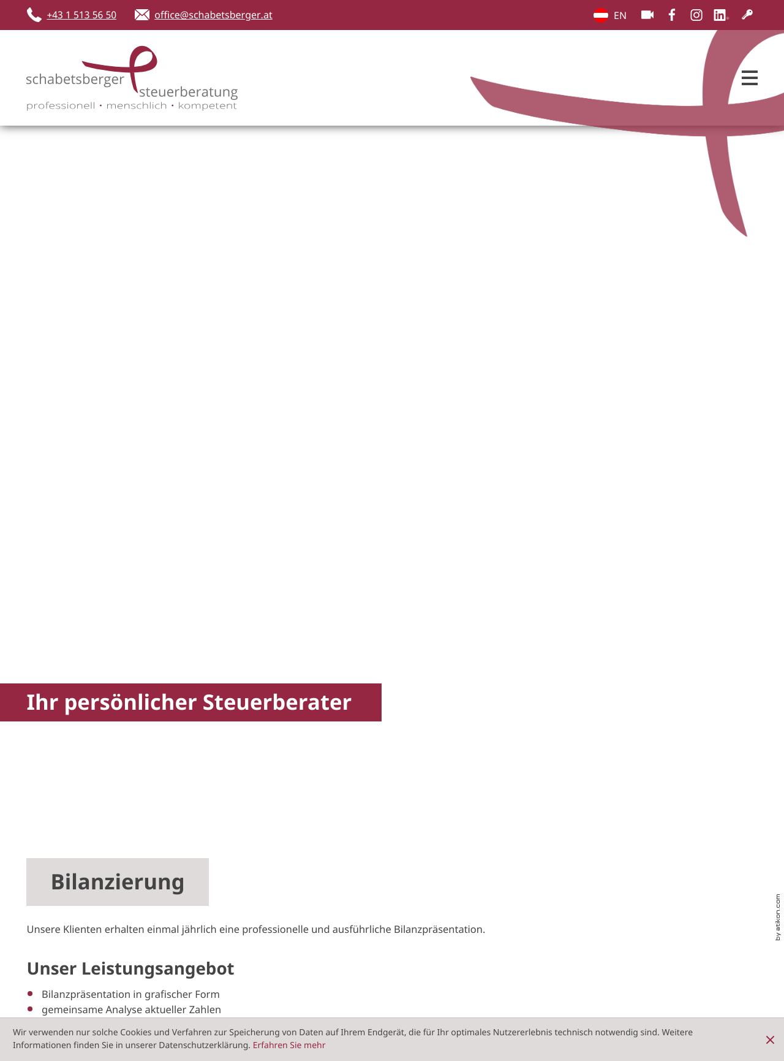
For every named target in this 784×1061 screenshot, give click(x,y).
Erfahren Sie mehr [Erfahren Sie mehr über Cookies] (289, 1045)
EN (600, 15)
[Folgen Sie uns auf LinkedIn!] (721, 15)
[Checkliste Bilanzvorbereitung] (578, 351)
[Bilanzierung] (205, 351)
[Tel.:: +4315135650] (426, 928)
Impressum (730, 887)
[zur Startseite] (118, 78)
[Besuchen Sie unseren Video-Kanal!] (647, 15)
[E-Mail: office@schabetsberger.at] (203, 14)
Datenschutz (662, 887)
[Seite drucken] (346, 817)
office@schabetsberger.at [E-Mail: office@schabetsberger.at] (507, 943)
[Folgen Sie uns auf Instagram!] (696, 15)
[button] (75, 14)
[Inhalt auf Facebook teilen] (87, 817)
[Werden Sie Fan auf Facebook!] (672, 15)
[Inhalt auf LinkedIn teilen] (216, 817)
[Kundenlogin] (747, 15)
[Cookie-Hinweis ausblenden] (770, 1039)
